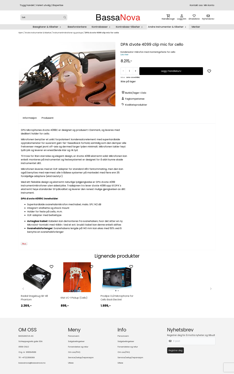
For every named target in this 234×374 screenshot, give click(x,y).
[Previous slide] (23, 288)
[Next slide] (210, 288)
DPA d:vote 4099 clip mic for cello (102, 32)
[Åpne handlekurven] (168, 17)
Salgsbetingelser (76, 341)
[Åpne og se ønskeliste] (194, 17)
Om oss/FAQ (74, 352)
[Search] (65, 17)
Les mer (124, 54)
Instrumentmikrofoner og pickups (68, 32)
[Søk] (43, 17)
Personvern (73, 336)
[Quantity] (129, 71)
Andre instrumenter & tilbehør (38, 32)
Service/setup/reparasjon (81, 357)
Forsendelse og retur (78, 346)
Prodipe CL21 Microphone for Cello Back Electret (117, 297)
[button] (209, 71)
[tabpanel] (37, 287)
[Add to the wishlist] (51, 266)
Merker (196, 27)
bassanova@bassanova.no (32, 363)
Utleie (71, 363)
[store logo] (118, 17)
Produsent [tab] (47, 118)
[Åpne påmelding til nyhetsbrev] (208, 17)
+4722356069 (28, 357)
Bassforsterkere (77, 27)
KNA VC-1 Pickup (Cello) (74, 297)
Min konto (209, 5)
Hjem (21, 32)
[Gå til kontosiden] (181, 17)
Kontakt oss (196, 5)
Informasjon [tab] (30, 118)
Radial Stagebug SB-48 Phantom (34, 297)
